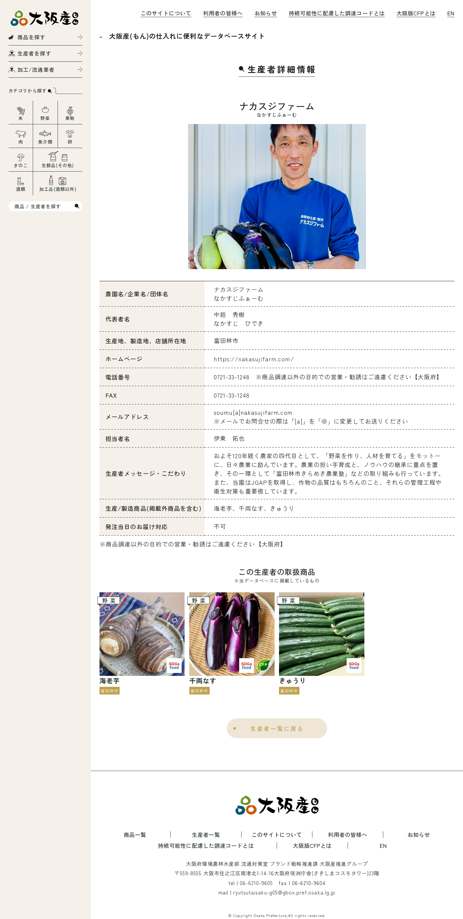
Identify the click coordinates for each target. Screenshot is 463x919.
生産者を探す (34, 53)
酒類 (20, 189)
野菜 (45, 118)
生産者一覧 (206, 834)
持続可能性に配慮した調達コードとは (337, 13)
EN (450, 13)
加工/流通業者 (36, 69)
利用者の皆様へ (223, 13)
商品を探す (31, 37)
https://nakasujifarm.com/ (254, 358)
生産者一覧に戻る (277, 728)
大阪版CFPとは (416, 13)
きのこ (21, 165)
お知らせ (266, 13)
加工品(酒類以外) (57, 189)
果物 (70, 118)
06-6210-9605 (256, 883)
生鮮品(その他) (58, 165)
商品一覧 (135, 834)
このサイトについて (166, 13)
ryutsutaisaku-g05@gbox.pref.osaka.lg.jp (284, 892)
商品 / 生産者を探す (37, 206)
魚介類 (45, 142)
